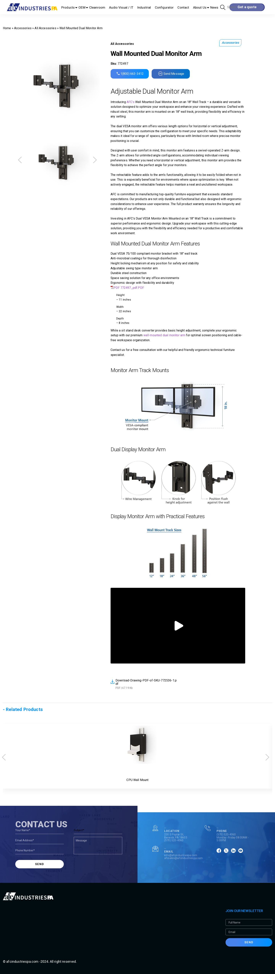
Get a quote (247, 7)
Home (7, 28)
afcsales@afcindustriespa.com (183, 871)
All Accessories (45, 28)
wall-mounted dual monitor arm (164, 335)
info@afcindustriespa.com (180, 867)
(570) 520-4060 (173, 853)
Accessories (23, 28)
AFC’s (130, 102)
